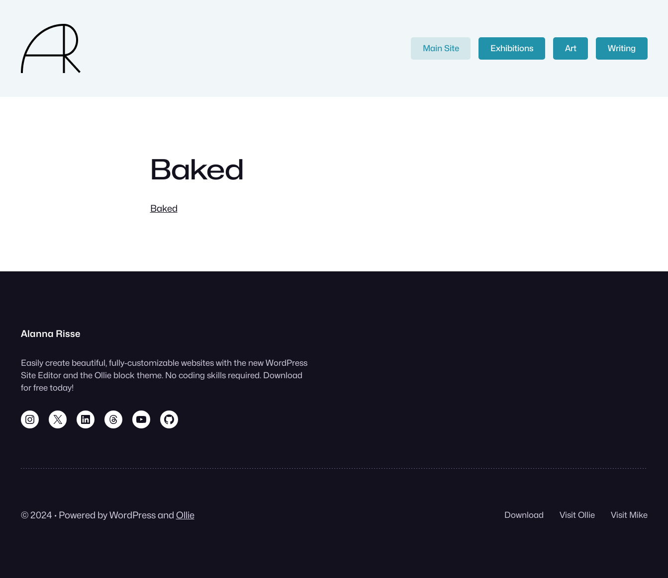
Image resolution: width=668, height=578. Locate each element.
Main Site (441, 48)
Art (570, 48)
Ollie (185, 514)
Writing (622, 48)
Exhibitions (512, 48)
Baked (164, 208)
